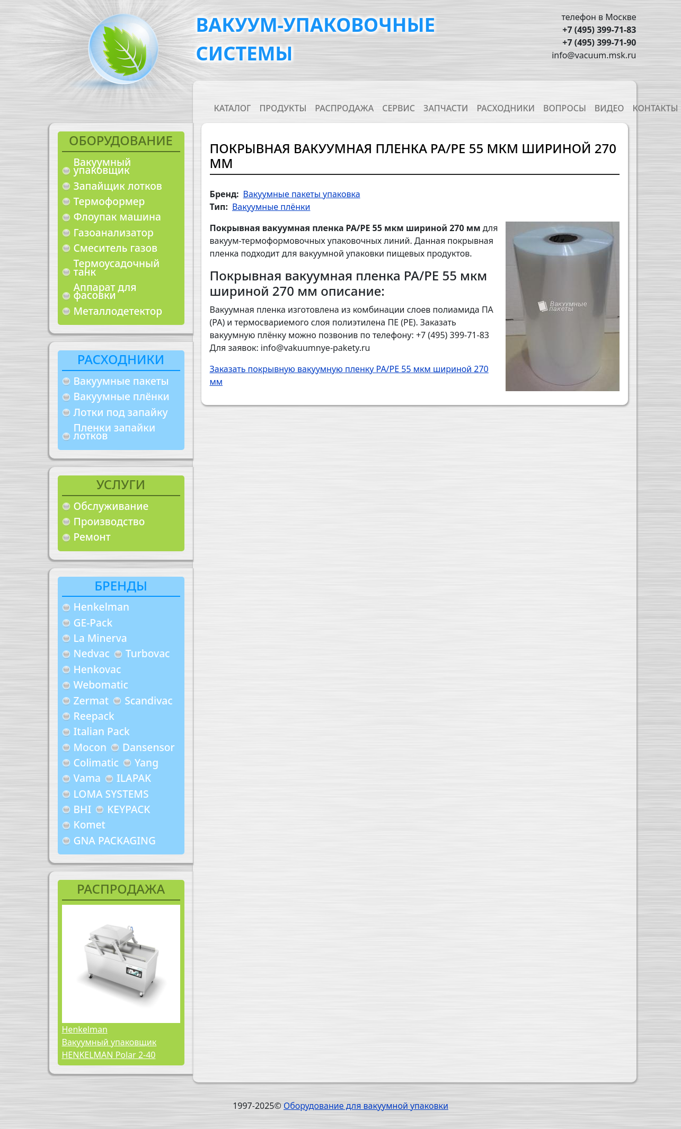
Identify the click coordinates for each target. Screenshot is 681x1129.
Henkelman (102, 606)
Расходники (505, 108)
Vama (87, 777)
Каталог (232, 108)
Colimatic (96, 762)
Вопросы (564, 108)
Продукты (282, 108)
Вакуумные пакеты (121, 380)
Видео (609, 108)
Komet (89, 824)
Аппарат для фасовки (105, 291)
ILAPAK (134, 777)
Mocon (90, 747)
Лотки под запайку (121, 412)
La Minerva (100, 637)
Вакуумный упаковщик (102, 166)
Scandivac (149, 700)
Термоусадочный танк (117, 267)
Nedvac (92, 653)
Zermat (91, 700)
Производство (109, 521)
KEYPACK (128, 809)
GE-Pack (93, 622)
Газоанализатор (114, 232)
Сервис (398, 108)
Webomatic (101, 684)
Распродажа (344, 108)
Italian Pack (102, 731)
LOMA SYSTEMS (111, 793)
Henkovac (97, 669)
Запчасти (445, 108)
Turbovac (148, 653)
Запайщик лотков (118, 185)
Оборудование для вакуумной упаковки (366, 1106)
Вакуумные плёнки (122, 396)
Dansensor (148, 747)
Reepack (94, 715)
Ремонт (92, 536)
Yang (146, 762)
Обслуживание (111, 505)
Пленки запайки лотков (115, 432)
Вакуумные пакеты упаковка (301, 194)
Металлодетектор (118, 310)
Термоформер (109, 201)
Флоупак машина (118, 216)
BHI (83, 809)
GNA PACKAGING (115, 840)
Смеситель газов (116, 247)
